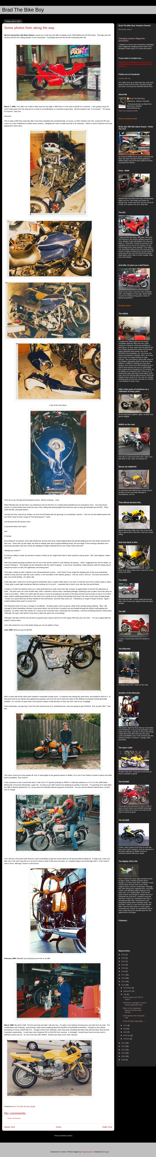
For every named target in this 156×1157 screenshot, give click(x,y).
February (127, 1035)
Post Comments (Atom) (63, 1136)
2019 (123, 968)
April (125, 1032)
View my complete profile (128, 111)
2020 (123, 965)
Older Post (107, 1127)
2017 (123, 975)
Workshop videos (125, 29)
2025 (123, 955)
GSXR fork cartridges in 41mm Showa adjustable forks (134, 1004)
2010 (123, 1053)
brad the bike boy (125, 78)
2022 (123, 961)
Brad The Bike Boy (23, 10)
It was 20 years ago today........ (134, 1021)
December (127, 988)
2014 (123, 985)
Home (58, 1127)
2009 (123, 1056)
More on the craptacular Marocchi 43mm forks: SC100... (132, 1010)
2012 (123, 1046)
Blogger (106, 1152)
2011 (123, 1050)
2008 (123, 1060)
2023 (123, 958)
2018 (123, 971)
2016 (123, 978)
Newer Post (9, 1127)
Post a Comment (14, 1118)
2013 (123, 1043)
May (125, 1029)
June (125, 1025)
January (126, 1039)
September (127, 991)
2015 (123, 981)
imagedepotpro (87, 1152)
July (125, 994)
